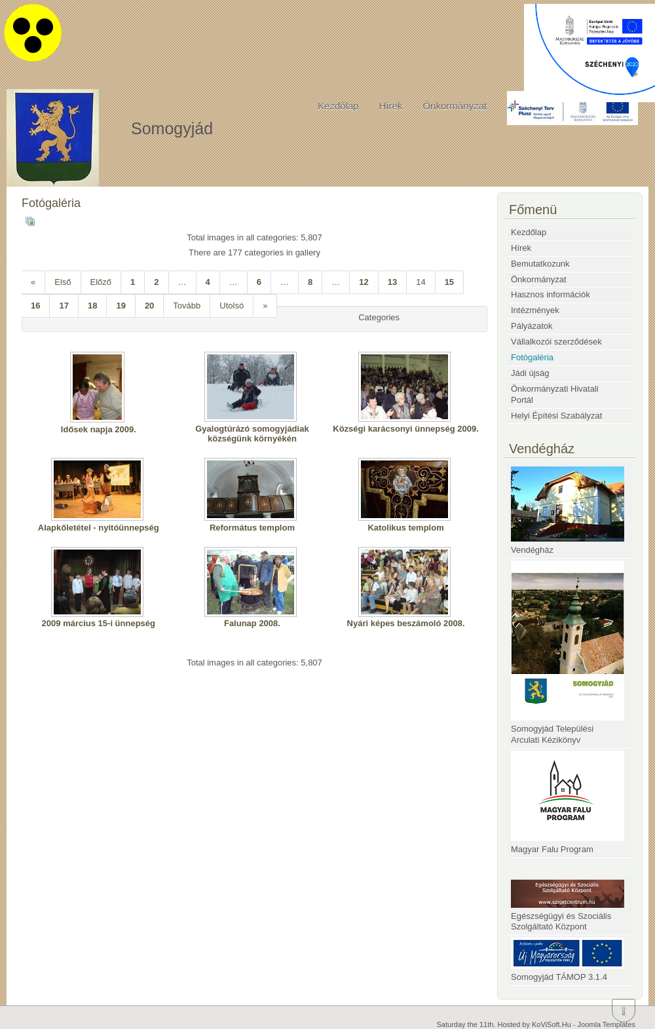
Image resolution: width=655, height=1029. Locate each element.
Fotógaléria (532, 357)
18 (92, 305)
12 (363, 282)
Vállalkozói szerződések (556, 341)
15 (449, 282)
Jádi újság (530, 373)
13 (392, 282)
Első (62, 282)
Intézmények (535, 310)
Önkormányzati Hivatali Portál (555, 394)
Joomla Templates (606, 1024)
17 (63, 305)
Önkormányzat (454, 105)
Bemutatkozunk (540, 264)
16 (35, 305)
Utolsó (231, 305)
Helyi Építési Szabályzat (556, 416)
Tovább (186, 305)
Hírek (391, 105)
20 (149, 305)
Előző (101, 282)
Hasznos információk (550, 294)
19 (120, 305)
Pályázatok (532, 326)
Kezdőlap (338, 105)
